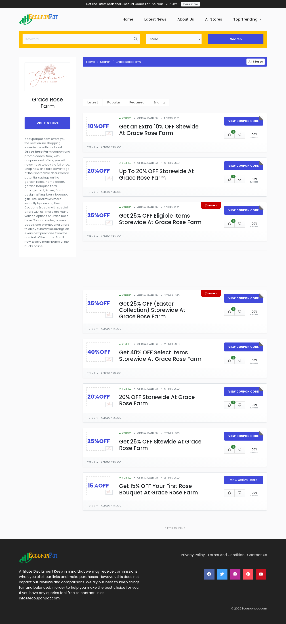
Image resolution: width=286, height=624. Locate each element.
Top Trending (245, 19)
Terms (91, 147)
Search (236, 39)
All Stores (213, 19)
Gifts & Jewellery (147, 118)
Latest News (155, 19)
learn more (190, 4)
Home (127, 19)
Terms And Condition (226, 554)
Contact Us (257, 554)
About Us (185, 19)
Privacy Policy (193, 554)
